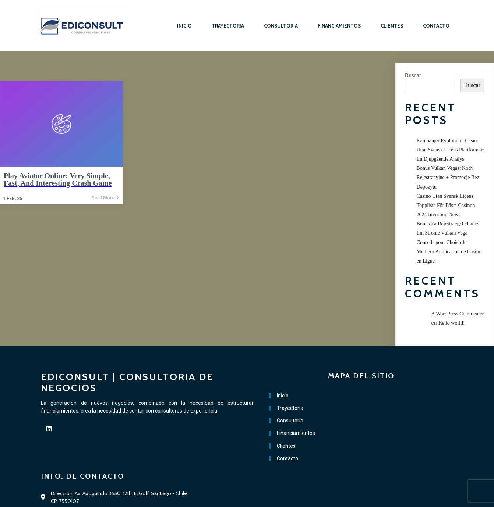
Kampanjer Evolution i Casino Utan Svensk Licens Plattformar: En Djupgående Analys (450, 150)
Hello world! (451, 323)
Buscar (413, 75)
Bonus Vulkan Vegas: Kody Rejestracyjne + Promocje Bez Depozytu (448, 177)
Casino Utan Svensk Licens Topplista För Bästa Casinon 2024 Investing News (446, 205)
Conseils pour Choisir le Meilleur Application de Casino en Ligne (449, 252)
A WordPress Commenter (457, 314)
